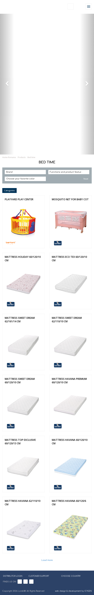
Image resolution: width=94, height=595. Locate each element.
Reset (85, 179)
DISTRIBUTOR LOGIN (12, 576)
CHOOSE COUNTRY (69, 576)
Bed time (31, 157)
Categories (9, 190)
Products (22, 157)
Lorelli (9, 6)
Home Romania (9, 157)
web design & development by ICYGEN (73, 591)
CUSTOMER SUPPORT (38, 576)
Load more (47, 560)
